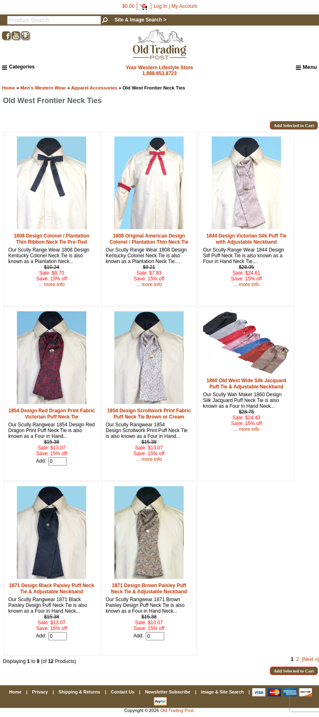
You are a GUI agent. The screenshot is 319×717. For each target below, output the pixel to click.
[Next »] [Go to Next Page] (310, 659)
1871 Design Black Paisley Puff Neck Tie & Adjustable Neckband (52, 589)
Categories (18, 67)
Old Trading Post (176, 710)
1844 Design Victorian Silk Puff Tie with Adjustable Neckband (246, 239)
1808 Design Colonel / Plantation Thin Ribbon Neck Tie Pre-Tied (51, 239)
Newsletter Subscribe (167, 691)
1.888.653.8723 (159, 73)
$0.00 (134, 6)
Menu (306, 67)
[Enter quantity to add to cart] (57, 461)
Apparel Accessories (94, 87)
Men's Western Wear (43, 87)
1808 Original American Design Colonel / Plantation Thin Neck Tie (148, 239)
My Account (184, 6)
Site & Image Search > (140, 20)
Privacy (40, 691)
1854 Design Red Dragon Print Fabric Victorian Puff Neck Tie (51, 414)
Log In (160, 6)
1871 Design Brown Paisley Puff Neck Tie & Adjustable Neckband (149, 589)
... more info (51, 284)
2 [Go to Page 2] (297, 659)
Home (8, 87)
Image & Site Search (222, 691)
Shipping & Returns (79, 691)
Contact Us (123, 691)
